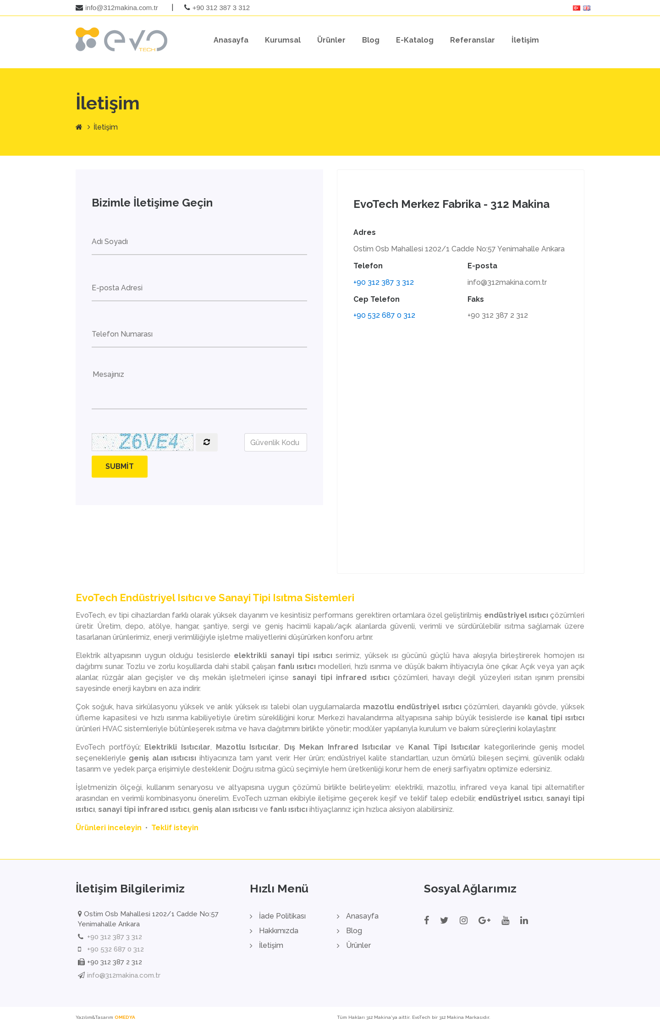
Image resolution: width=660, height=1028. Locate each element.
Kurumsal (283, 40)
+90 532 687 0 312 (384, 315)
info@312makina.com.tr (121, 7)
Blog (371, 40)
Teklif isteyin (174, 828)
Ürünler (331, 40)
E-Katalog (415, 40)
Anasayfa (231, 40)
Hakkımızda (278, 931)
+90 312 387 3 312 (221, 7)
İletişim (525, 40)
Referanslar (472, 40)
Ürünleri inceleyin (109, 828)
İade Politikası (282, 916)
